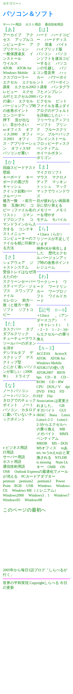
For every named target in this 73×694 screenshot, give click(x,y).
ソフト (8, 310)
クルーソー (12, 196)
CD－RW (56, 382)
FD (62, 391)
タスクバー (12, 329)
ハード (42, 35)
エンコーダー (14, 115)
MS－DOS (60, 443)
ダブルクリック (16, 334)
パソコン (44, 54)
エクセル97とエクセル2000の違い (19, 96)
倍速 (48, 44)
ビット (61, 101)
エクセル (10, 82)
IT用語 (8, 452)
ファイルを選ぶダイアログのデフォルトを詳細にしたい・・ (53, 110)
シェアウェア (14, 263)
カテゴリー (10, 3)
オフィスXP (20, 148)
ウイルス (10, 63)
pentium (9, 481)
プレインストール (51, 139)
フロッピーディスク (53, 143)
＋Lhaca (43, 315)
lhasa (53, 415)
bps (39, 377)
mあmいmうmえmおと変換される (53, 453)
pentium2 (26, 481)
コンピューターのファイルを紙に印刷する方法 (19, 243)
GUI (62, 410)
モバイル (59, 220)
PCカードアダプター (38, 476)
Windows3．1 (38, 495)
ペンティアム (48, 148)
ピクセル (44, 101)
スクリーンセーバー (19, 281)
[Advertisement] (35, 540)
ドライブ (22, 376)
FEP (40, 396)
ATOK (7, 68)
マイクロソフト (49, 172)
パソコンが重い (16, 153)
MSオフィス (47, 448)
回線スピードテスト (19, 168)
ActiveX (61, 354)
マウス (42, 177)
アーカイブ (12, 35)
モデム (42, 220)
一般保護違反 (14, 54)
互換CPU (18, 205)
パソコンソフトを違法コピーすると (53, 58)
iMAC (41, 415)
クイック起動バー (17, 191)
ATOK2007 (45, 372)
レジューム (46, 267)
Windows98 (33, 500)
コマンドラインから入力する (19, 224)
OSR (6, 471)
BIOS (61, 372)
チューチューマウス (19, 338)
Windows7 (61, 495)
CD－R (50, 377)
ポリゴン (44, 158)
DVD (40, 391)
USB (29, 486)
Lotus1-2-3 (45, 420)
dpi (67, 387)
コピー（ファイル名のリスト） (19, 210)
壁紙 (6, 172)
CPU (40, 387)
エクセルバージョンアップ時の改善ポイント (19, 106)
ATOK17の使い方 (50, 368)
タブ (29, 329)
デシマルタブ (14, 353)
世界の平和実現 (16, 583)
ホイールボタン (49, 153)
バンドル (44, 96)
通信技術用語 (54, 24)
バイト (62, 44)
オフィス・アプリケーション (19, 143)
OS (62, 467)
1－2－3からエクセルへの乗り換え (53, 334)
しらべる (51, 583)
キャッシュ (12, 186)
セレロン (10, 300)
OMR (52, 467)
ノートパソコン (16, 391)
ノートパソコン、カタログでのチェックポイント (19, 400)
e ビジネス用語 (15, 448)
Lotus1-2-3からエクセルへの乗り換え (53, 424)
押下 (6, 120)
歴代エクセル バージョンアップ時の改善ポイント (53, 258)
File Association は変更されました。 (53, 401)
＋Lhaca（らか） (50, 234)
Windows (45, 486)
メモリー (44, 210)
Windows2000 (13, 495)
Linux (65, 415)
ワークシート (48, 282)
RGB (17, 486)
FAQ (51, 391)
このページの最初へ (24, 509)
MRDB (42, 443)
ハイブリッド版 (49, 49)
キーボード (12, 177)
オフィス (14, 129)
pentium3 (44, 481)
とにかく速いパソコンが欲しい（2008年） (19, 371)
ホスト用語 (33, 24)
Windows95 (11, 500)
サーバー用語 (12, 24)
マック (61, 186)
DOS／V (54, 387)
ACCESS (43, 354)
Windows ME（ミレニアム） (35, 490)
